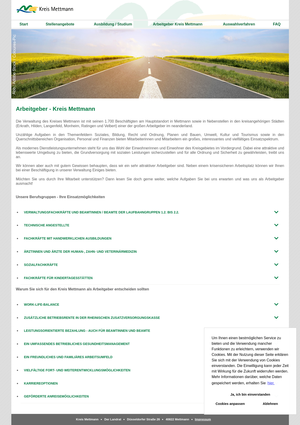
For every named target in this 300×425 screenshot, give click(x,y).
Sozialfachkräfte (41, 265)
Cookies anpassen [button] (230, 404)
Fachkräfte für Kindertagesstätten (58, 278)
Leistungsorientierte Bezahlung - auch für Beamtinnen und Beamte (87, 331)
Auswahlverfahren (239, 24)
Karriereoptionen (41, 383)
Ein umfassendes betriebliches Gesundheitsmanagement (77, 344)
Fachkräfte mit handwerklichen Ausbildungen (67, 238)
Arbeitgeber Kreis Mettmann (177, 24)
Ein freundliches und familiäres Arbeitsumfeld (68, 357)
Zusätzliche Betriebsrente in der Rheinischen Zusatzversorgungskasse (92, 318)
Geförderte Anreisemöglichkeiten (56, 396)
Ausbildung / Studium (113, 24)
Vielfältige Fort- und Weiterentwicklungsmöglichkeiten (77, 370)
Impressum (203, 419)
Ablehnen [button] (270, 404)
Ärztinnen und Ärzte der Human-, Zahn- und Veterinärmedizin (80, 251)
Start (23, 24)
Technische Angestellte (46, 225)
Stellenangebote (60, 24)
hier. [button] (271, 383)
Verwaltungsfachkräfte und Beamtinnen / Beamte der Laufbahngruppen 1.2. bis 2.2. (101, 212)
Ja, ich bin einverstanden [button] (250, 394)
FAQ (277, 24)
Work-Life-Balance (41, 304)
